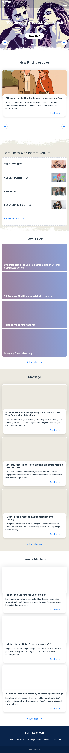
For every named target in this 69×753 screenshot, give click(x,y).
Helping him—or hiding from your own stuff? (28, 644)
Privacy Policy (34, 750)
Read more (57, 113)
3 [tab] (37, 44)
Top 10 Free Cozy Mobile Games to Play (25, 594)
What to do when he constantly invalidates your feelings (34, 693)
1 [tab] (32, 44)
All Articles (34, 362)
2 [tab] (35, 44)
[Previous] (4, 42)
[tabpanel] (34, 27)
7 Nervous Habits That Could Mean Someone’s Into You (33, 98)
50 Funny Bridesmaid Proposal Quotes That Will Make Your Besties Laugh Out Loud (32, 414)
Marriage (31, 740)
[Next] (64, 42)
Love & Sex (21, 740)
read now (34, 36)
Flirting (12, 740)
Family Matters (43, 740)
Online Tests (56, 740)
